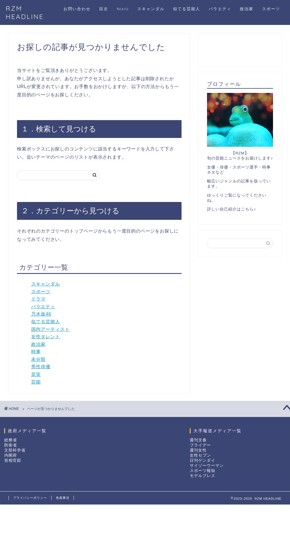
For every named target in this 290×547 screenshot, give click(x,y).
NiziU (123, 8)
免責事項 (62, 497)
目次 (103, 8)
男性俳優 (40, 366)
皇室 (36, 374)
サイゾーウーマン (207, 465)
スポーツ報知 (202, 471)
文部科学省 (14, 450)
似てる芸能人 (186, 8)
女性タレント (45, 336)
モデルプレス (202, 476)
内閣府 (10, 455)
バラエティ (220, 8)
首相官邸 (12, 460)
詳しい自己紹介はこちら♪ (231, 209)
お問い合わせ (77, 8)
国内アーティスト (50, 329)
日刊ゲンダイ (202, 460)
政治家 (246, 8)
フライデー (200, 445)
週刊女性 (198, 450)
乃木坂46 (41, 314)
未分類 (38, 359)
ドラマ (38, 299)
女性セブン (200, 455)
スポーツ (271, 8)
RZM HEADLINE (25, 12)
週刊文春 (198, 440)
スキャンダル (151, 8)
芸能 (36, 382)
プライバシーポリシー (30, 497)
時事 (36, 351)
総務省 (10, 440)
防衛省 (10, 445)
